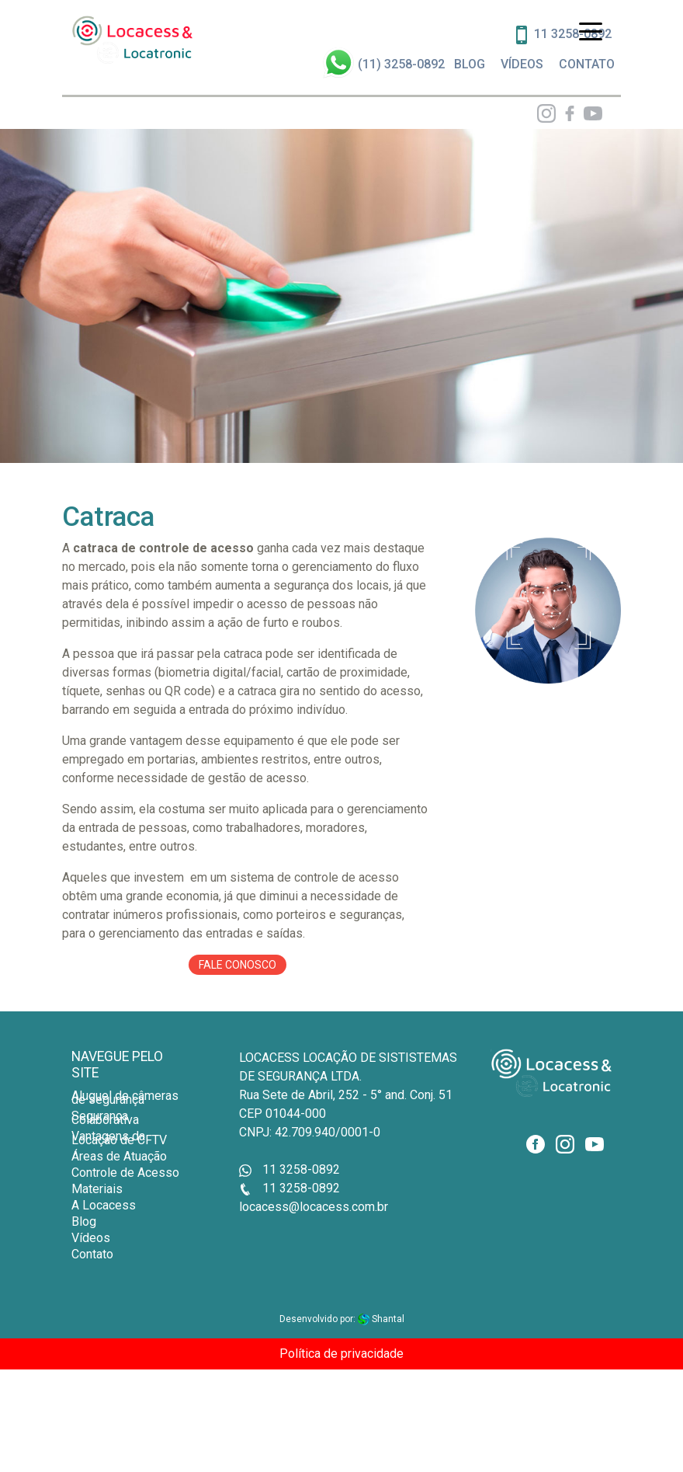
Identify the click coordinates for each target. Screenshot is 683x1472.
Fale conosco (237, 965)
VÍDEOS (522, 64)
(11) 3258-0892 (401, 64)
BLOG (469, 64)
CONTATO (587, 64)
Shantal (381, 1319)
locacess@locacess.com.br (313, 1206)
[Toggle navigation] (591, 30)
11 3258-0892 (289, 1169)
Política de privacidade (341, 1353)
